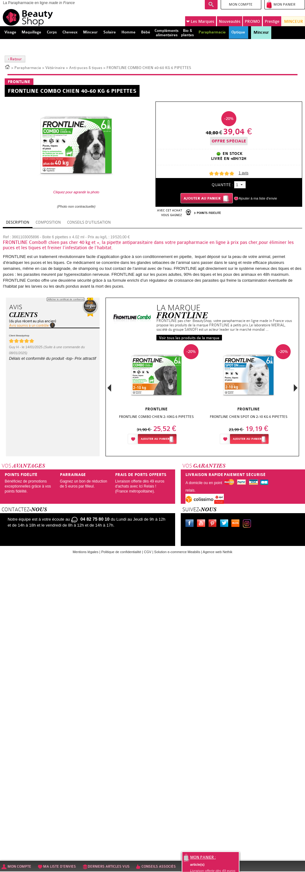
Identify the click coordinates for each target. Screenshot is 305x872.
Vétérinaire (55, 68)
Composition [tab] (48, 222)
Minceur (261, 32)
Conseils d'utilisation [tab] (89, 222)
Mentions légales (86, 552)
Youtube (202, 524)
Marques (200, 21)
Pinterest (214, 524)
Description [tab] (17, 222)
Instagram (248, 524)
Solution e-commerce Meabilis (177, 552)
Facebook (190, 524)
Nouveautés (229, 21)
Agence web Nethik (218, 552)
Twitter (225, 524)
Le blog (236, 524)
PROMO (252, 21)
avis (243, 173)
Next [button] (296, 388)
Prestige (272, 21)
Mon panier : (203, 857)
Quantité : (222, 184)
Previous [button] (109, 389)
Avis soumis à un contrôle (29, 325)
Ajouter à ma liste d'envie (258, 198)
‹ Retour (15, 59)
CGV (147, 552)
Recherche (211, 4)
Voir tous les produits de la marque (189, 338)
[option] (157, 396)
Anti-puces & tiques (85, 68)
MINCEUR (293, 21)
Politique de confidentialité (121, 552)
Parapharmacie (27, 68)
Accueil (7, 66)
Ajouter (155, 439)
